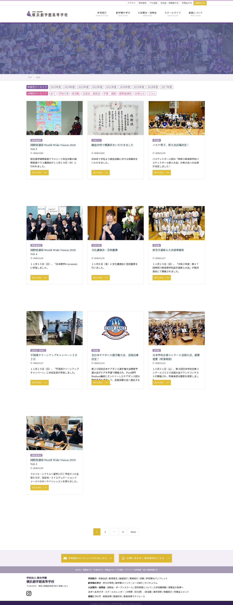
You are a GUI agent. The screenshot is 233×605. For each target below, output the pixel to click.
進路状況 (117, 596)
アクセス (131, 2)
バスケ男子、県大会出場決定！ (172, 145)
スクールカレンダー (114, 591)
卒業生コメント (181, 591)
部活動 (75, 93)
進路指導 (107, 596)
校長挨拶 (103, 578)
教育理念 (113, 578)
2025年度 (55, 87)
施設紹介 (123, 578)
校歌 (142, 578)
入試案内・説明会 (147, 14)
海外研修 (157, 591)
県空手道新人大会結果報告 (169, 250)
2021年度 (111, 87)
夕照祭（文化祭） (134, 591)
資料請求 (143, 2)
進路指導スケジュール (134, 596)
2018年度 (153, 87)
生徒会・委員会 (91, 93)
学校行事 (64, 93)
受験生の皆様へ (175, 587)
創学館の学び (123, 14)
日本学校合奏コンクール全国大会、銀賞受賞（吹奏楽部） (176, 357)
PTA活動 (153, 2)
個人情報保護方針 (150, 569)
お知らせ (140, 93)
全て (52, 93)
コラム (152, 93)
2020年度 (125, 87)
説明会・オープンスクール (120, 587)
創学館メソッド (122, 582)
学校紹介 (102, 14)
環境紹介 (134, 578)
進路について (196, 14)
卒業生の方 (187, 2)
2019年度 (139, 87)
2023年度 (83, 87)
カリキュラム (150, 582)
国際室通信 (125, 93)
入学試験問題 (160, 587)
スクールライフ (173, 14)
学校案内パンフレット (157, 578)
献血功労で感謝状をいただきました (113, 145)
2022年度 (97, 87)
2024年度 (69, 87)
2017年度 (166, 87)
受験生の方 (200, 2)
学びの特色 (108, 582)
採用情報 (137, 569)
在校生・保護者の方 (170, 2)
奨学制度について (143, 587)
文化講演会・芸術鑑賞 (105, 250)
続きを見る (37, 172)
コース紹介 (137, 582)
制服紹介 (168, 591)
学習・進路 (109, 93)
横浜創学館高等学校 (40, 580)
